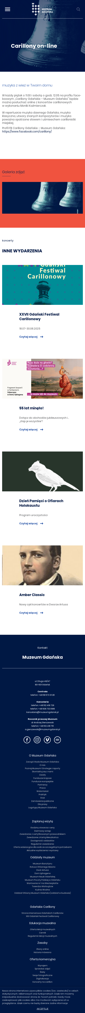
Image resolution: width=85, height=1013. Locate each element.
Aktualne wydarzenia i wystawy (42, 850)
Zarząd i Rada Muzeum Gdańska (42, 761)
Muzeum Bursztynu (42, 863)
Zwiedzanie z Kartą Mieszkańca (42, 837)
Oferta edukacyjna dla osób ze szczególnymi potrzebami (43, 847)
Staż (42, 797)
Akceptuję (42, 1008)
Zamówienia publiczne (42, 801)
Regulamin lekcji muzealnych (42, 936)
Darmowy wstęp (42, 830)
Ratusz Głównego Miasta (42, 866)
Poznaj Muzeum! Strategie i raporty (42, 768)
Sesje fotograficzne (42, 975)
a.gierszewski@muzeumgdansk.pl (42, 729)
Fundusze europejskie (42, 781)
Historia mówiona (42, 952)
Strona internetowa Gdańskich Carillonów (42, 913)
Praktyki (42, 794)
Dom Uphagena (43, 873)
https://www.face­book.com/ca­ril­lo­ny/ (27, 131)
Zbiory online (42, 949)
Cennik (42, 932)
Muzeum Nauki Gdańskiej (42, 876)
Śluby (42, 972)
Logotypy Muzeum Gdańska (42, 807)
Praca (43, 787)
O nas (42, 765)
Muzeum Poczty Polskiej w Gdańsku (42, 880)
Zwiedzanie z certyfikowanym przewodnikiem (43, 834)
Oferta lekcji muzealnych (42, 929)
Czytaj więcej (28, 337)
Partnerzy (42, 784)
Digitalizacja (42, 978)
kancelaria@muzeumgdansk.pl (42, 712)
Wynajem (42, 965)
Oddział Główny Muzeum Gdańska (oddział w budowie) (42, 893)
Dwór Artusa (42, 870)
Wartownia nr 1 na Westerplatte (42, 883)
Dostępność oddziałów (42, 840)
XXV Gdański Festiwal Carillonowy (42, 916)
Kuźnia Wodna (42, 889)
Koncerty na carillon (42, 981)
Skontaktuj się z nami (42, 771)
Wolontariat (43, 791)
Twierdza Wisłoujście (42, 886)
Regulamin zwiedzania (42, 844)
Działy (42, 774)
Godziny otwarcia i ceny (42, 827)
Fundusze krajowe (42, 778)
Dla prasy (42, 804)
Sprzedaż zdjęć (42, 968)
